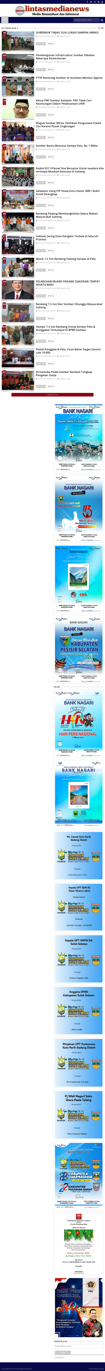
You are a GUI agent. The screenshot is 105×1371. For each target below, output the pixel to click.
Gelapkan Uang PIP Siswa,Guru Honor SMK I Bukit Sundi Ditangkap (68, 192)
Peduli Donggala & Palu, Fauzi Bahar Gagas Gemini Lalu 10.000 (68, 350)
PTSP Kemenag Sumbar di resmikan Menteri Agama (69, 77)
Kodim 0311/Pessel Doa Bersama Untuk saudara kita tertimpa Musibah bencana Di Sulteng (70, 169)
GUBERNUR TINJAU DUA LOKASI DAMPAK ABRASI (67, 32)
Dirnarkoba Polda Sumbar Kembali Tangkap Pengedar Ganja (64, 373)
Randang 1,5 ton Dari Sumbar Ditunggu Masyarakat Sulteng (69, 305)
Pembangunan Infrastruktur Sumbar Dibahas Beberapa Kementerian (65, 56)
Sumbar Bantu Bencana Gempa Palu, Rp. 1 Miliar (67, 145)
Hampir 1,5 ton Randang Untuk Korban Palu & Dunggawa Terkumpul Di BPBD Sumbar (65, 328)
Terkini (62, 1352)
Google (101, 1369)
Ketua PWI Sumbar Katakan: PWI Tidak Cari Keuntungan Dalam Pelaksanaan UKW (64, 101)
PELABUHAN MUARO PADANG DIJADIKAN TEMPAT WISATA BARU (68, 283)
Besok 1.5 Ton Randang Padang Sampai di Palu (66, 258)
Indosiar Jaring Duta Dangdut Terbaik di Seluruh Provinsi (67, 237)
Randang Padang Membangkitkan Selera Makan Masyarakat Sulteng (67, 215)
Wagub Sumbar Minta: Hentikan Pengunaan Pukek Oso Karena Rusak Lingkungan (68, 124)
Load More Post (52, 395)
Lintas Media (6, 1369)
